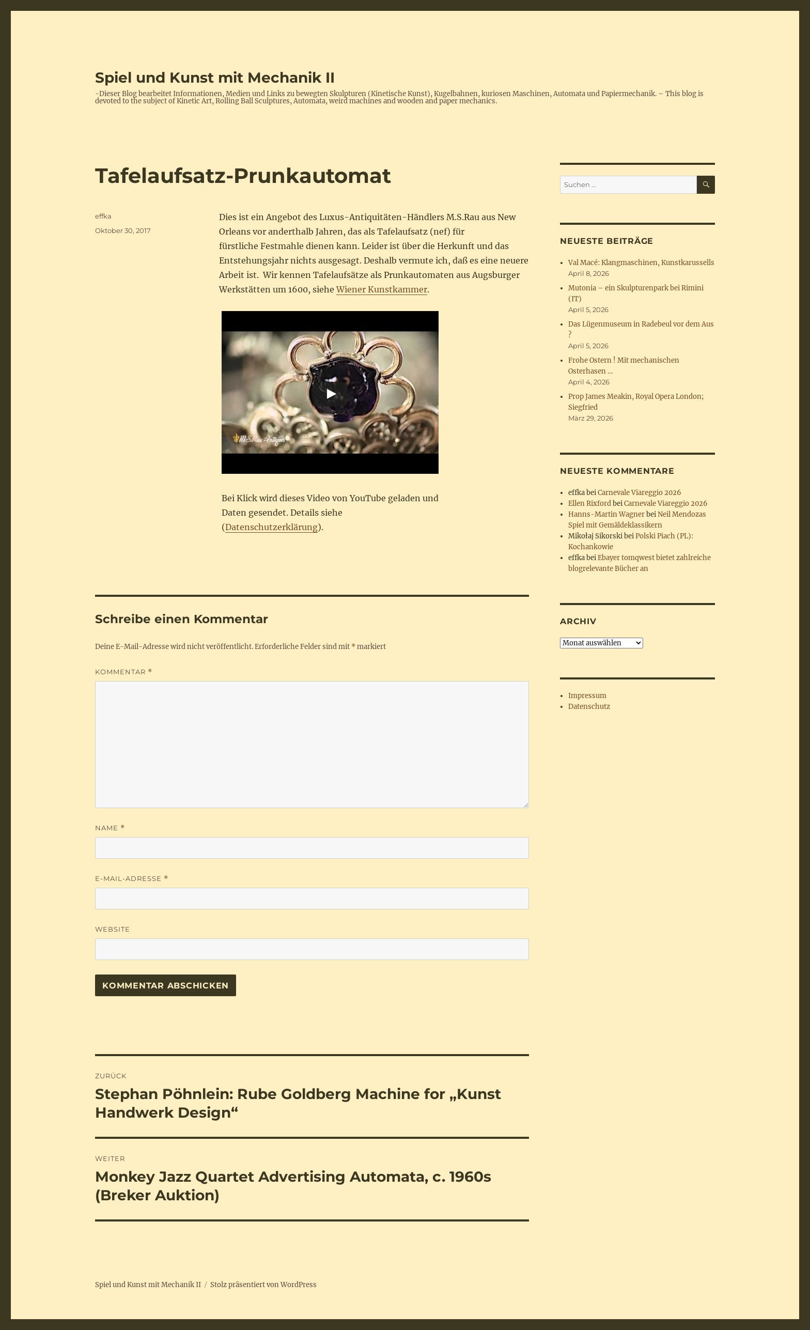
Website (112, 929)
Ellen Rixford (589, 503)
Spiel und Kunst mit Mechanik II (215, 77)
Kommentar (123, 672)
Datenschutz (589, 706)
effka (103, 216)
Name (110, 828)
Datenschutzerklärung (271, 527)
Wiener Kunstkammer (381, 289)
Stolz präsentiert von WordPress (263, 1284)
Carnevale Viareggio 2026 (639, 492)
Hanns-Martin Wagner (606, 514)
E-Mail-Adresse (131, 878)
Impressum (587, 695)
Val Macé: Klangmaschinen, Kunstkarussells (641, 262)
